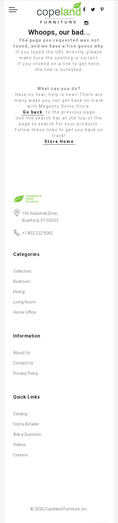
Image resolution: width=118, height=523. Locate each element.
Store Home (59, 141)
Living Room (24, 302)
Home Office (24, 312)
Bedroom (21, 281)
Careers (20, 455)
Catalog (20, 413)
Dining (19, 291)
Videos (19, 444)
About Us (21, 352)
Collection (22, 271)
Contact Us (23, 363)
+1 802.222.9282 (37, 233)
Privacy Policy (25, 373)
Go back (33, 112)
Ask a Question (27, 434)
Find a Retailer (26, 424)
